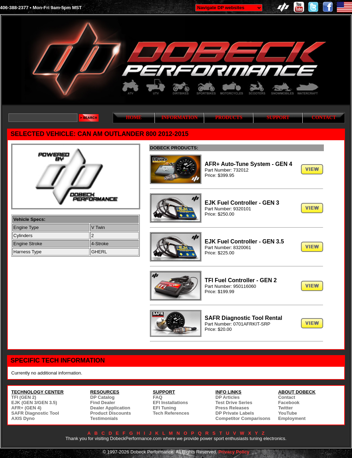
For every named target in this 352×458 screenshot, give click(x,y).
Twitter (285, 407)
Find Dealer (102, 402)
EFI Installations (170, 402)
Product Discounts (110, 413)
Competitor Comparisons (242, 418)
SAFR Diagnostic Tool (35, 413)
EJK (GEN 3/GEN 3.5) (34, 402)
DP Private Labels (234, 413)
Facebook (289, 402)
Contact (286, 397)
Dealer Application (110, 407)
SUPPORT (278, 117)
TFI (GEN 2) (23, 397)
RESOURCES (104, 392)
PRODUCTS (228, 117)
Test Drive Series (233, 402)
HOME (134, 117)
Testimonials (104, 418)
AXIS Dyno (22, 418)
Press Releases (232, 407)
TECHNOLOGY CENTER (37, 392)
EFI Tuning (164, 407)
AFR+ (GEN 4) (26, 407)
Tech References (171, 413)
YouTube (287, 413)
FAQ (157, 397)
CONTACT (324, 117)
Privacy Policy (233, 451)
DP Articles (227, 397)
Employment (292, 418)
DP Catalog (102, 397)
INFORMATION (179, 117)
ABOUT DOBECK (296, 392)
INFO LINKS (228, 392)
